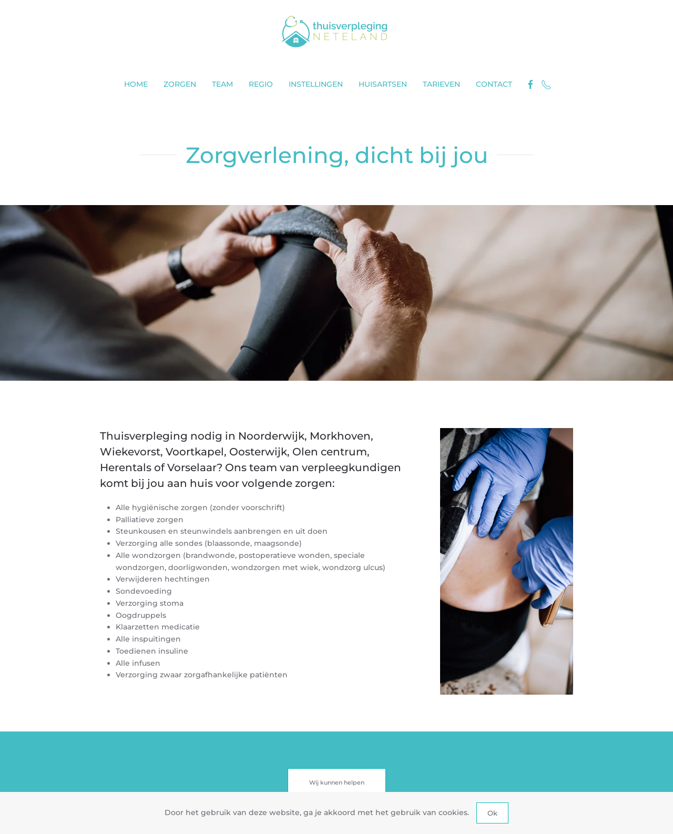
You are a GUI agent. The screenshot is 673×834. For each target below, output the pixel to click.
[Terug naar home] (336, 32)
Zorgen (180, 84)
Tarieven (441, 84)
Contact (494, 84)
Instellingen (316, 84)
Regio (261, 84)
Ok (492, 813)
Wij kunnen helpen (336, 782)
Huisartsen (383, 84)
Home (136, 84)
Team (222, 84)
